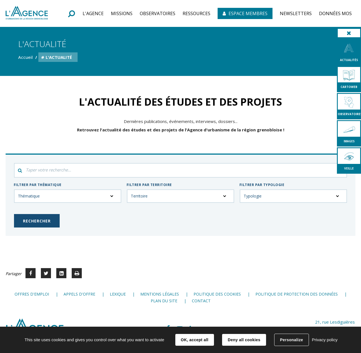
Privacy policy (324, 339)
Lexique (118, 294)
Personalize (291, 340)
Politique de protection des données (296, 294)
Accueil (25, 57)
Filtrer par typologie (261, 184)
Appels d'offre (79, 294)
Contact (201, 300)
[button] (93, 13)
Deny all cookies (244, 340)
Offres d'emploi (32, 294)
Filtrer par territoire (149, 184)
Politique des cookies (217, 294)
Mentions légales (159, 294)
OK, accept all (194, 340)
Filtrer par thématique (38, 184)
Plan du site (164, 300)
